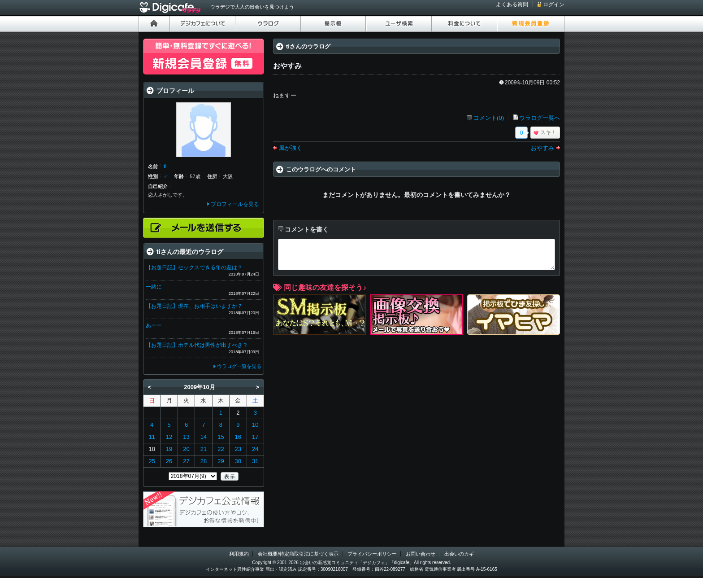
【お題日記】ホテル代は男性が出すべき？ (197, 345)
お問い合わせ (420, 553)
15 (220, 437)
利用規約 (239, 553)
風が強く (290, 147)
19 (169, 449)
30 (238, 461)
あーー (154, 325)
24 (255, 449)
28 (203, 461)
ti (165, 166)
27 (186, 461)
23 (238, 449)
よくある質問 (512, 4)
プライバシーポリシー (372, 553)
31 (255, 461)
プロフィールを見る (235, 204)
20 (186, 449)
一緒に (154, 287)
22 (220, 449)
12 (169, 437)
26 (169, 461)
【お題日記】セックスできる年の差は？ (194, 267)
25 (151, 461)
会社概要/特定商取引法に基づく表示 (298, 553)
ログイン (553, 4)
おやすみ (542, 147)
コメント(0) (488, 117)
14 (203, 437)
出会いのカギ (459, 553)
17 (255, 437)
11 (151, 437)
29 (220, 461)
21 (203, 449)
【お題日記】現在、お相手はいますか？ (194, 306)
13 (186, 437)
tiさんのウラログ (308, 46)
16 (238, 437)
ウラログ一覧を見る (239, 366)
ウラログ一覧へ (539, 117)
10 (255, 424)
